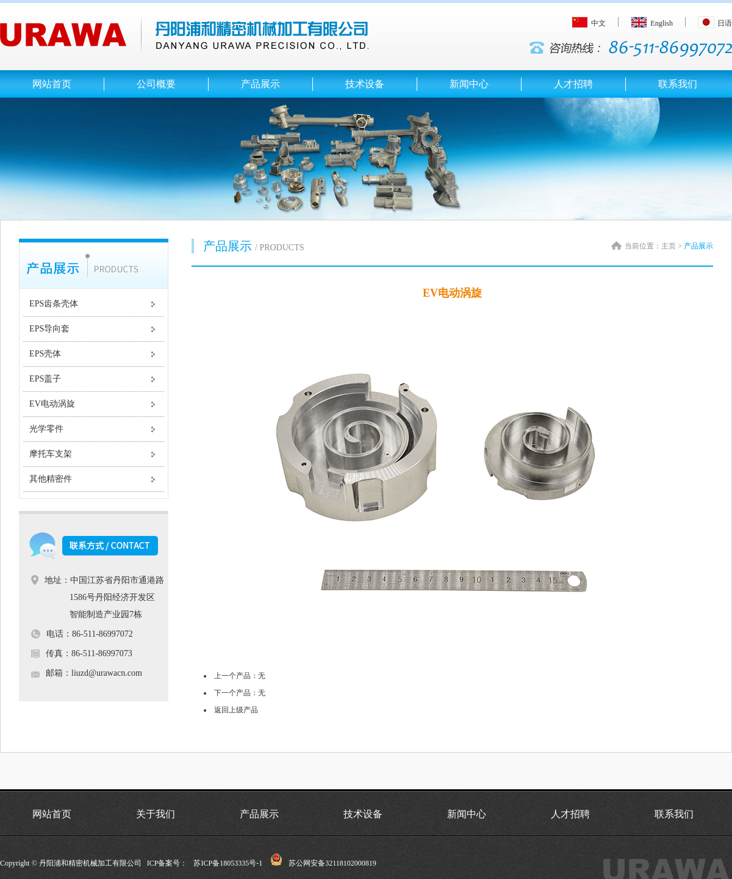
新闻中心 (466, 814)
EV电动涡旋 (52, 403)
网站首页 (51, 814)
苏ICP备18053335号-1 (227, 863)
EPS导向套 (49, 328)
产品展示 (259, 814)
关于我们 (155, 814)
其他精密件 (50, 478)
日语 (715, 23)
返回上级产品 (236, 710)
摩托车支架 (50, 453)
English (652, 23)
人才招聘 (570, 814)
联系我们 (674, 814)
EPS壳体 (45, 353)
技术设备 (362, 814)
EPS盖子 (45, 378)
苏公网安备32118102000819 (332, 863)
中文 (589, 23)
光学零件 (46, 428)
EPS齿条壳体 (53, 303)
